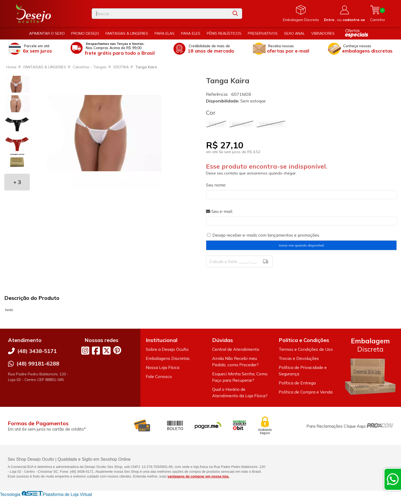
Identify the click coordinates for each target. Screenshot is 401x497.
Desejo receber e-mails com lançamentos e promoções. (266, 235)
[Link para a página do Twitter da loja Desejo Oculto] (107, 350)
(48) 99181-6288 (38, 363)
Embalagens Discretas (168, 358)
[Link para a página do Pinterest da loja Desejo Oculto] (117, 350)
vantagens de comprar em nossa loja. (198, 476)
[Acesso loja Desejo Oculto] (344, 13)
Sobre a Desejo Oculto (167, 349)
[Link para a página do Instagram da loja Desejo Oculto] (85, 350)
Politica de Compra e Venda (306, 392)
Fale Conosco (159, 376)
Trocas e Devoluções (299, 358)
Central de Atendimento (235, 349)
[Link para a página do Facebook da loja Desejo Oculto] (96, 350)
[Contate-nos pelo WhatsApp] (392, 479)
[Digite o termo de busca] (160, 14)
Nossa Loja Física (162, 367)
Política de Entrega (297, 382)
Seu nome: (216, 185)
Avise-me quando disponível (301, 245)
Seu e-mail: (219, 211)
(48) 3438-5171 (37, 351)
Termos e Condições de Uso (306, 349)
